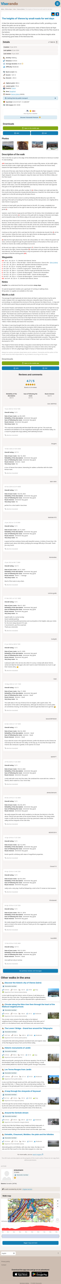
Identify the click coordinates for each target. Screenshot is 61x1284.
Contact (3, 1265)
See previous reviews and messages (30, 971)
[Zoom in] (57, 1201)
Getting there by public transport (30, 98)
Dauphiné (13, 91)
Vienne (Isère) (15, 94)
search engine (38, 1154)
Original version (27, 1189)
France (14, 88)
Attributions (4, 1221)
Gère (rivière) (54, 262)
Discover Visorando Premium (30, 117)
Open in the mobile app (30, 128)
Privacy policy (5, 1261)
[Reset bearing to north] (57, 1206)
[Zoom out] (57, 1203)
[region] (30, 1210)
